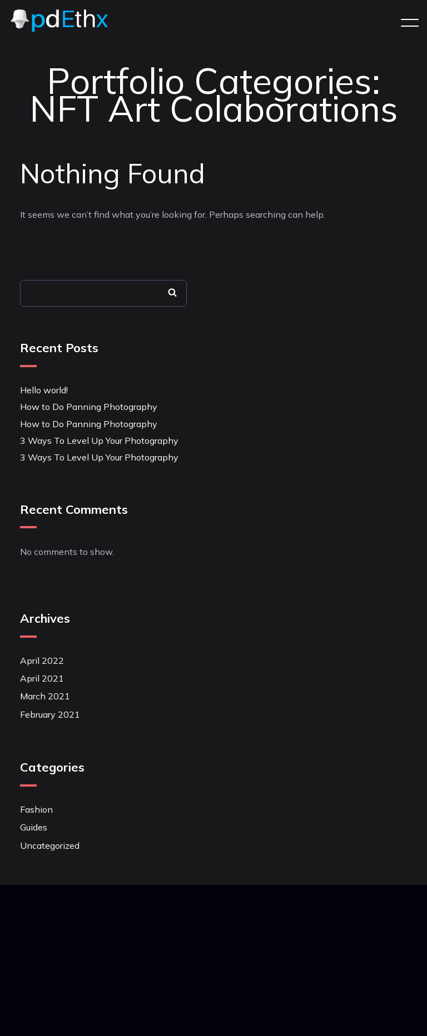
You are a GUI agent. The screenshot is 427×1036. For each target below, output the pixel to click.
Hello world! (44, 390)
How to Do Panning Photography (88, 406)
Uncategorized (50, 845)
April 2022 (42, 660)
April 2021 (42, 678)
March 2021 (45, 696)
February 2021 (50, 714)
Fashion (36, 809)
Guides (33, 827)
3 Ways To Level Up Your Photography (99, 440)
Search (172, 292)
